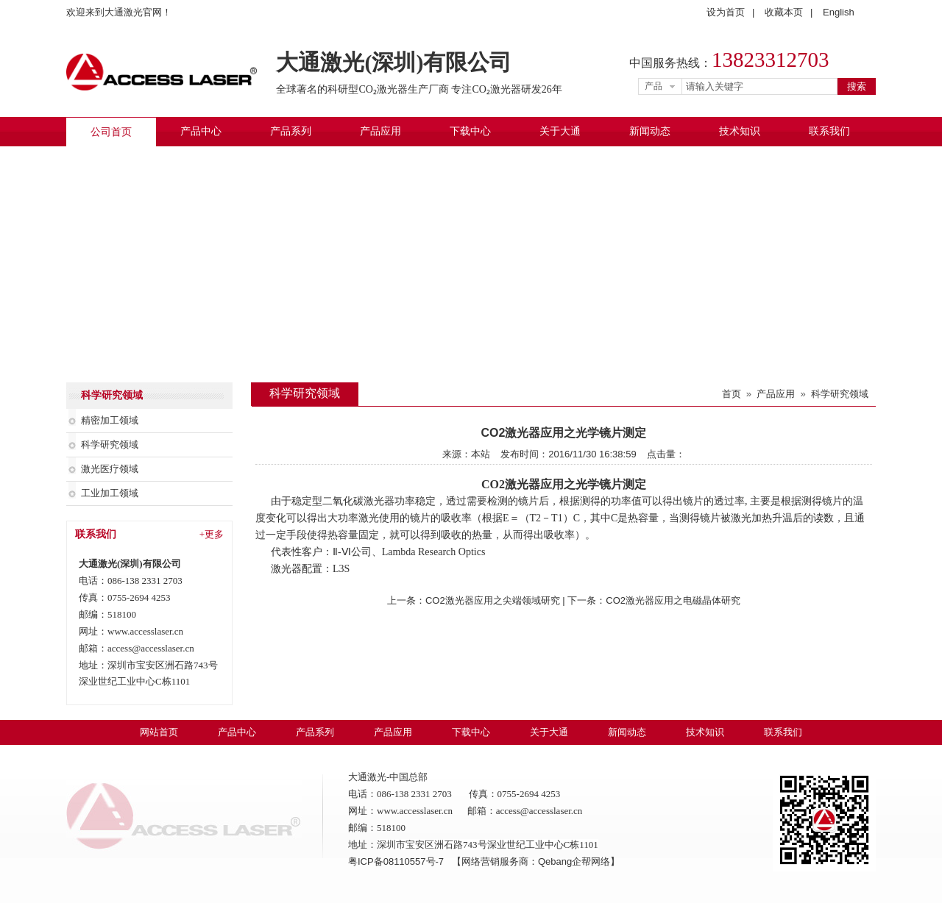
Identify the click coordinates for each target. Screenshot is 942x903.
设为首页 (725, 12)
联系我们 (829, 131)
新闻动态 (649, 131)
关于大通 (560, 131)
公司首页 (111, 132)
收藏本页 (784, 12)
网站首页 (159, 732)
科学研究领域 (109, 444)
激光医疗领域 (109, 468)
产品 (653, 86)
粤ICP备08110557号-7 (397, 861)
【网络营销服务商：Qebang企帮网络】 (536, 861)
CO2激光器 (510, 484)
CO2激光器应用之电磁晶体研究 (673, 600)
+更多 (211, 534)
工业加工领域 (109, 493)
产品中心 (201, 131)
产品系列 (290, 131)
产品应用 (380, 131)
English (838, 12)
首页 (731, 393)
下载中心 (470, 131)
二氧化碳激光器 (358, 501)
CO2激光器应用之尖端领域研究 (492, 600)
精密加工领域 (109, 420)
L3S (341, 568)
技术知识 (739, 131)
